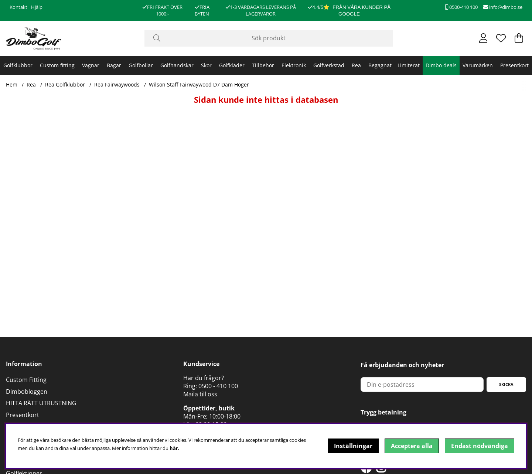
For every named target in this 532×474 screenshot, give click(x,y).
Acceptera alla (412, 446)
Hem (11, 84)
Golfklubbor (18, 65)
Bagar (114, 65)
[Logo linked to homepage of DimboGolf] (33, 38)
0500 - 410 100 (218, 386)
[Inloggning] (483, 38)
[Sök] (268, 38)
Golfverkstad (328, 65)
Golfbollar (141, 65)
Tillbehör (263, 65)
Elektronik (294, 65)
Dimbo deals (441, 65)
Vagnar (90, 65)
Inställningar (353, 446)
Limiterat (409, 65)
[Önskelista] (501, 38)
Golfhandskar (177, 65)
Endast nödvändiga (479, 446)
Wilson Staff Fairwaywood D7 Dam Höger (199, 84)
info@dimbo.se (502, 7)
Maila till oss (200, 394)
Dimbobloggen (26, 391)
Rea (356, 65)
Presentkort (514, 65)
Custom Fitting (26, 380)
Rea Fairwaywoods (117, 84)
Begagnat (380, 65)
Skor (206, 65)
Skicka (506, 384)
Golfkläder (232, 65)
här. (175, 448)
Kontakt (18, 7)
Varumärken (478, 65)
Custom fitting (57, 65)
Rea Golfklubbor (65, 84)
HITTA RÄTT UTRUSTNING (41, 403)
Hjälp (36, 7)
